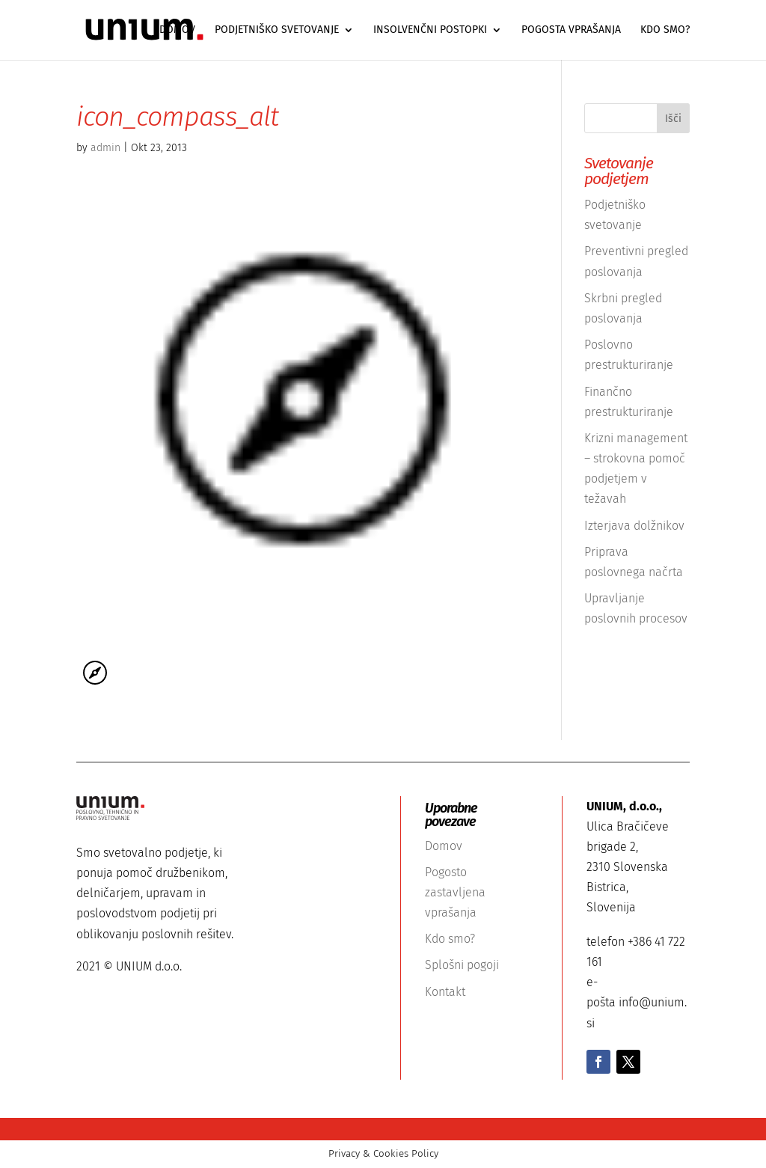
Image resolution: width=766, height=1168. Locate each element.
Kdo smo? (665, 30)
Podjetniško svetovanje (277, 30)
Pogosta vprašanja (571, 30)
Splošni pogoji (462, 965)
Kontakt (445, 992)
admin (105, 147)
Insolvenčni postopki (430, 30)
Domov (177, 30)
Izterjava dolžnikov (634, 526)
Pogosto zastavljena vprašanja (455, 892)
